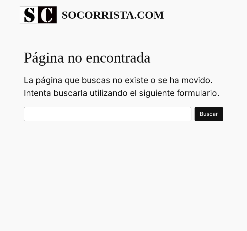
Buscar (209, 114)
